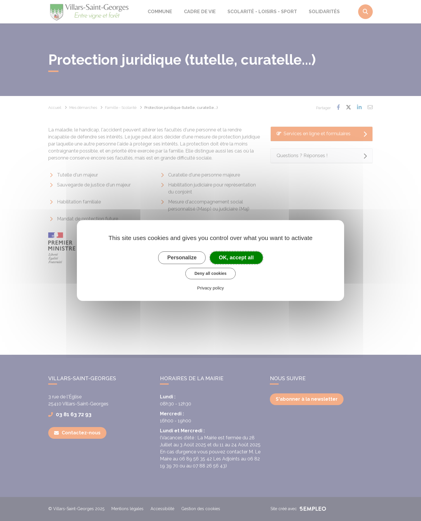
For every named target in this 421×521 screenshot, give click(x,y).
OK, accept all (236, 257)
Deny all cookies (210, 273)
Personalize (181, 257)
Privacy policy (210, 287)
